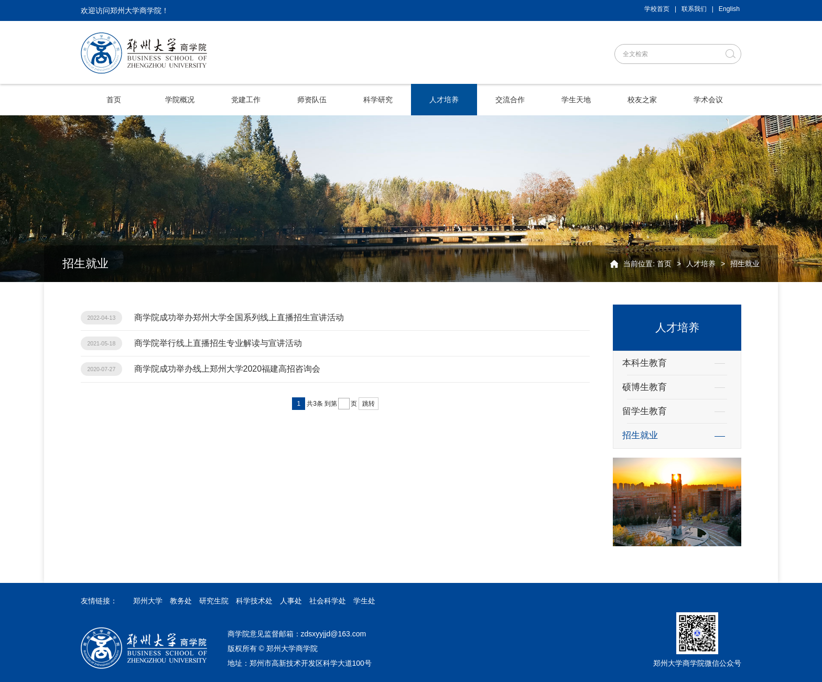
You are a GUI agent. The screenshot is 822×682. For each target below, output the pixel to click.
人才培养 (701, 263)
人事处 (291, 601)
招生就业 (745, 263)
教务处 (181, 601)
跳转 (368, 403)
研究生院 (214, 601)
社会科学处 (327, 601)
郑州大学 (148, 601)
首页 (664, 263)
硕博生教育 (644, 387)
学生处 (364, 601)
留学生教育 (644, 411)
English (729, 9)
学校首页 (656, 9)
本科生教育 (644, 363)
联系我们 (694, 9)
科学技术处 (254, 601)
